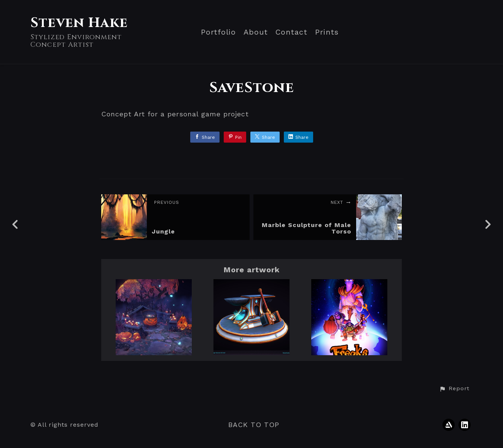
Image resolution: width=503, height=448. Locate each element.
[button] (454, 388)
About (256, 32)
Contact (291, 32)
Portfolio (218, 32)
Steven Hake (79, 23)
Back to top (253, 425)
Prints (327, 32)
